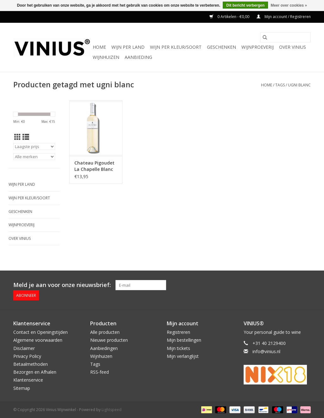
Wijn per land (128, 47)
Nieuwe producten (109, 340)
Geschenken (221, 47)
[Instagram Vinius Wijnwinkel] (306, 285)
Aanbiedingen (104, 348)
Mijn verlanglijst (183, 356)
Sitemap (21, 388)
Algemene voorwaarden (37, 340)
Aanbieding (138, 57)
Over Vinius (292, 47)
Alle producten (105, 332)
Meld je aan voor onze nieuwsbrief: (62, 285)
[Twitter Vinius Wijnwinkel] (294, 285)
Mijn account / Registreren (284, 16)
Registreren (178, 332)
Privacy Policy (27, 356)
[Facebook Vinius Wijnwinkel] (283, 285)
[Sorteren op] (34, 146)
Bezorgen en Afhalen (34, 372)
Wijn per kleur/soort (176, 47)
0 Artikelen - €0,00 (229, 16)
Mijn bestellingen (184, 340)
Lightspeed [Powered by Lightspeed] (112, 409)
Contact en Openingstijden (40, 332)
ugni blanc (299, 85)
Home (99, 47)
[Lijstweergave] (25, 137)
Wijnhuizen (106, 57)
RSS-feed (99, 372)
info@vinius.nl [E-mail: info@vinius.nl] (266, 351)
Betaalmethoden (30, 364)
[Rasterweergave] (17, 137)
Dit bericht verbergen (245, 5)
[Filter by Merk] (34, 156)
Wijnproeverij (257, 47)
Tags (280, 85)
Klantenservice (28, 380)
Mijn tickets (178, 348)
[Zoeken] (285, 37)
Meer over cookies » (289, 5)
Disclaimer (24, 348)
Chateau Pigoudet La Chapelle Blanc (94, 166)
